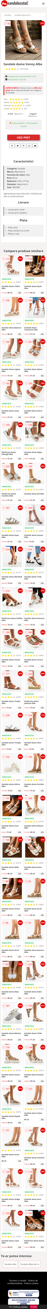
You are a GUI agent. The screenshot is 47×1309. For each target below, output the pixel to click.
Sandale (8, 15)
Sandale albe (10, 1264)
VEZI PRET (23, 137)
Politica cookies (31, 1283)
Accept (34, 1306)
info (19, 292)
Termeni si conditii (17, 1280)
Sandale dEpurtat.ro (23, 15)
